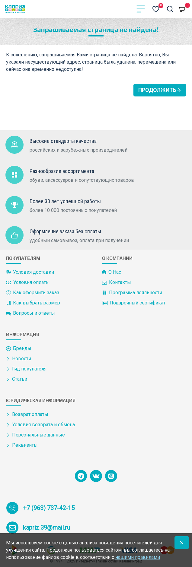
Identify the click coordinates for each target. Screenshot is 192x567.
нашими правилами (137, 557)
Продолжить (157, 90)
